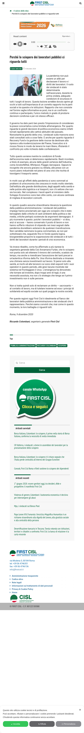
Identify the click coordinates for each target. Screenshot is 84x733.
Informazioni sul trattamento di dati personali (32, 585)
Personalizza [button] (68, 724)
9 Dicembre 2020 (30, 68)
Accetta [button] (15, 724)
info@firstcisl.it (17, 569)
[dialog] (42, 719)
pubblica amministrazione (23, 346)
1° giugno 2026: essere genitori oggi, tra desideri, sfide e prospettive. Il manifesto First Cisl (37, 485)
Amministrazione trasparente (25, 575)
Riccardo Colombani (46, 346)
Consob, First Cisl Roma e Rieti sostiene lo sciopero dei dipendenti (41, 468)
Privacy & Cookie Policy (22, 589)
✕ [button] (80, 709)
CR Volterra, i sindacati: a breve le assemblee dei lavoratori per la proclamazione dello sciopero (41, 447)
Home (14, 592)
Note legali (17, 582)
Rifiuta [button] (42, 724)
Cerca (42, 370)
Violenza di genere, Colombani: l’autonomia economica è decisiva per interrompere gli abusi (41, 496)
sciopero (62, 346)
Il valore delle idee (21, 11)
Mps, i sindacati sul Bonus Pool (27, 506)
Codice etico (17, 579)
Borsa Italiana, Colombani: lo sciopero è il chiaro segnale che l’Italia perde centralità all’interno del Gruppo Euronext (39, 458)
